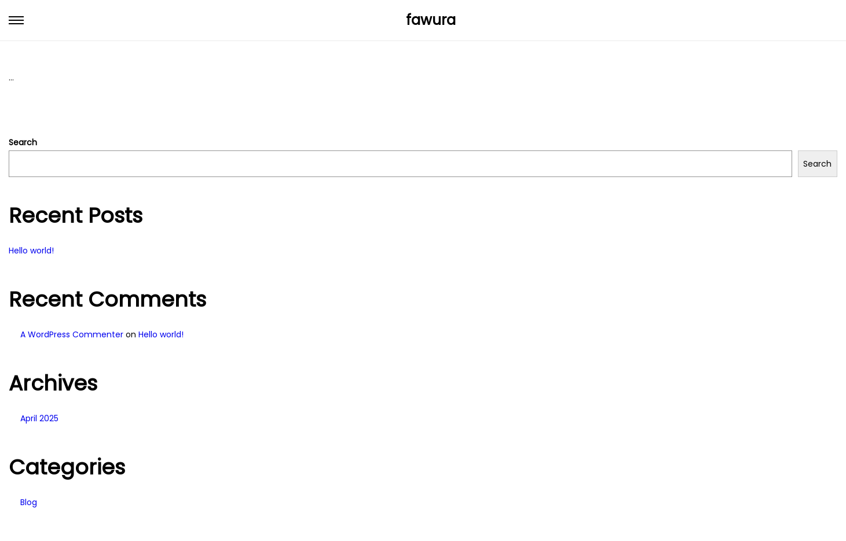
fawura (431, 20)
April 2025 (39, 418)
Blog (28, 502)
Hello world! (31, 250)
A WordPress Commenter (71, 334)
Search (23, 142)
